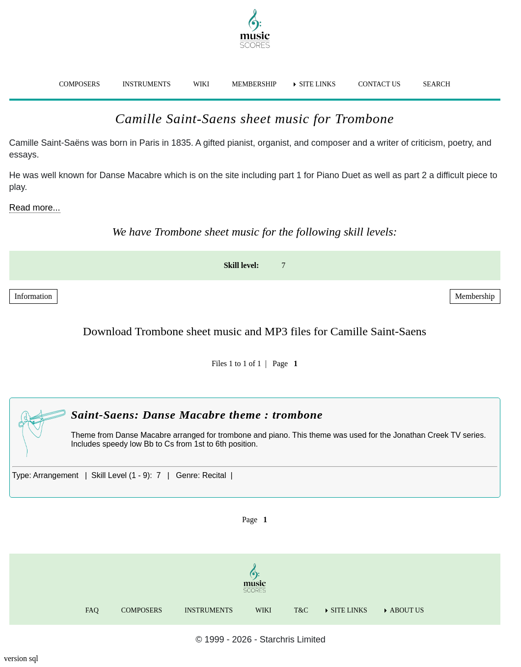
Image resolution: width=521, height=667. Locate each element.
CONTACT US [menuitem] (379, 84)
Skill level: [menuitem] (241, 265)
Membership (475, 296)
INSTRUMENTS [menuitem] (146, 84)
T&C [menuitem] (301, 610)
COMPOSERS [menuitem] (79, 84)
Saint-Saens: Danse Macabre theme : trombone (197, 414)
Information (33, 296)
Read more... (34, 208)
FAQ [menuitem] (92, 610)
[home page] (254, 28)
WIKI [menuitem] (201, 84)
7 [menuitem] (283, 265)
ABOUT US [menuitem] (407, 610)
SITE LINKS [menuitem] (317, 84)
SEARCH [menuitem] (436, 84)
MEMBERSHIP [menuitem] (254, 84)
